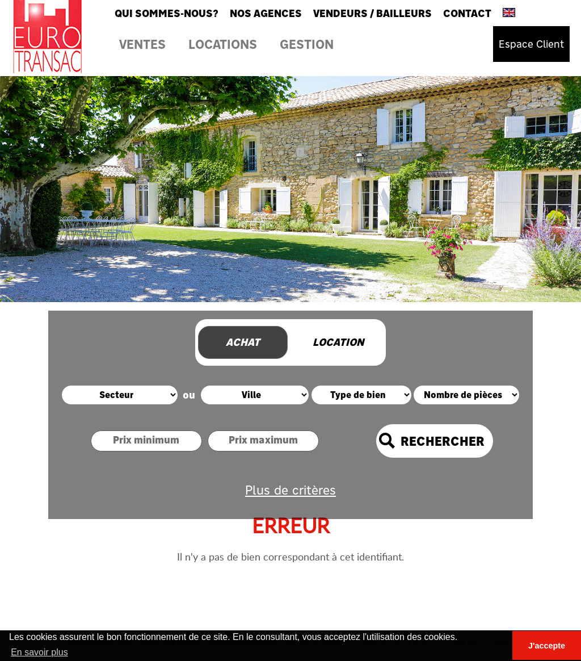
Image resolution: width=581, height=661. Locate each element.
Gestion (307, 44)
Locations (222, 44)
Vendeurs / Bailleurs (372, 13)
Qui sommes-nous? (166, 13)
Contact (467, 13)
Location (338, 342)
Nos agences (266, 13)
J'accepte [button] (546, 645)
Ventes (142, 44)
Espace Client (531, 44)
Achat (243, 342)
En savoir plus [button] (39, 652)
